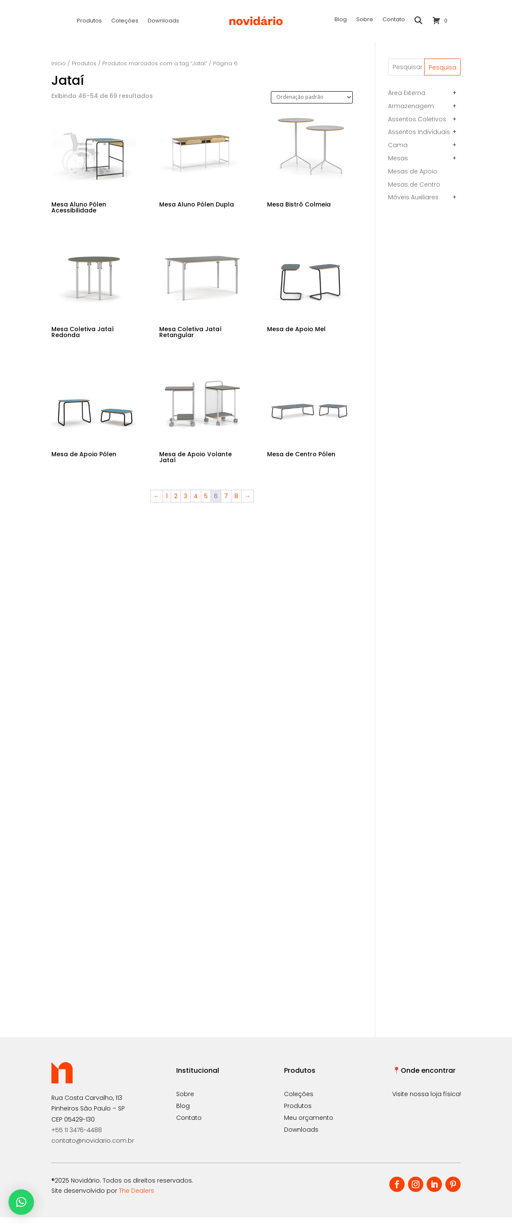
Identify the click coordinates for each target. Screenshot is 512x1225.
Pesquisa (442, 75)
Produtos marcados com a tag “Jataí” (154, 71)
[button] (21, 1202)
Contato (394, 20)
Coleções (124, 21)
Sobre (364, 20)
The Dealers (136, 1198)
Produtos (89, 21)
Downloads (163, 21)
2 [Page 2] (175, 504)
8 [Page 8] (236, 504)
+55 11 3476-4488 (76, 1137)
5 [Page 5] (206, 504)
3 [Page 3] (185, 504)
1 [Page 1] (167, 504)
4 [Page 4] (196, 504)
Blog (341, 20)
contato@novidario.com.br (92, 1148)
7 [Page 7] (226, 504)
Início (58, 71)
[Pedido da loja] (312, 105)
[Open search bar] (418, 20)
